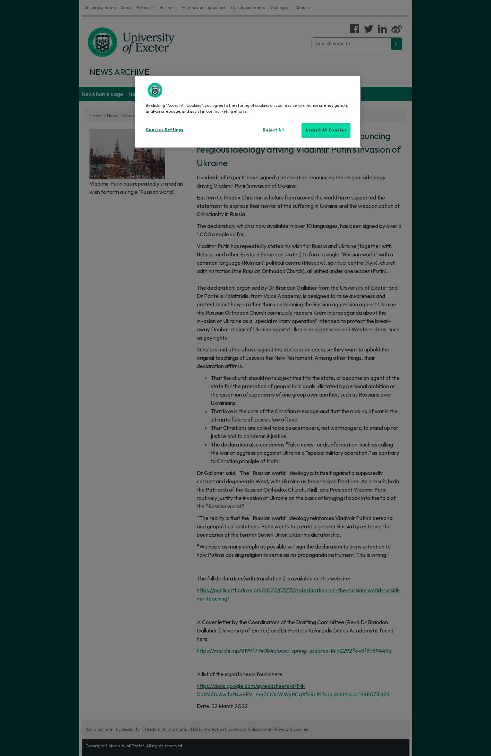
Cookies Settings (165, 129)
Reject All (273, 130)
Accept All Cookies (325, 130)
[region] (248, 112)
